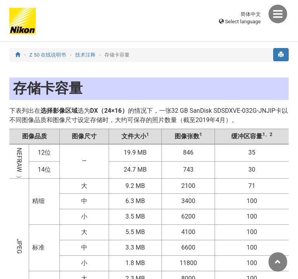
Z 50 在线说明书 (47, 55)
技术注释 (85, 55)
